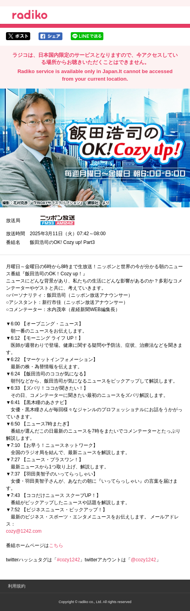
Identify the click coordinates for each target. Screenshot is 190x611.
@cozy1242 (143, 560)
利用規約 (16, 586)
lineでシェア (87, 36)
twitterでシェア (18, 36)
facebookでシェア (50, 36)
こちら (56, 545)
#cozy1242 (68, 560)
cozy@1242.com (24, 531)
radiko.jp (30, 16)
